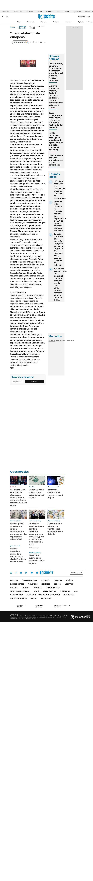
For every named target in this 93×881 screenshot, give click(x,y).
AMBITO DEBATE (62, 606)
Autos (36, 591)
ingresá (88, 16)
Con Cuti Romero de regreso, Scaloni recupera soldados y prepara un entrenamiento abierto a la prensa (56, 97)
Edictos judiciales (18, 598)
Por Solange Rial (34, 548)
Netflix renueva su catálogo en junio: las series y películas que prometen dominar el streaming (56, 141)
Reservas (39, 11)
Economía (31, 22)
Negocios (68, 22)
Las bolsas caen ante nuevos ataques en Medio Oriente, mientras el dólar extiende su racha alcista (18, 497)
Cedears (71, 340)
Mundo (26, 588)
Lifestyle (69, 584)
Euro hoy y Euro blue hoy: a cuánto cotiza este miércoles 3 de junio (55, 528)
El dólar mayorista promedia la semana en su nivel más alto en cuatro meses (18, 555)
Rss (75, 591)
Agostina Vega (77, 11)
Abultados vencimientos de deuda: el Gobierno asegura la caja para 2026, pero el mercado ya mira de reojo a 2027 (37, 534)
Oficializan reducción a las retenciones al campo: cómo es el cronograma (60, 189)
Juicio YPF (66, 11)
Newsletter (88, 21)
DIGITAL (21, 606)
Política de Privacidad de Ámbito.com (43, 595)
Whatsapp (37, 573)
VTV (58, 11)
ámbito (12, 27)
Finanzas (44, 22)
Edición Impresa (53, 588)
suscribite (82, 16)
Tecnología (65, 591)
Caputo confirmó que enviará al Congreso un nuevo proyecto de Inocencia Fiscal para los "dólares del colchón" (58, 249)
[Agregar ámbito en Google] (20, 42)
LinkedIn (26, 573)
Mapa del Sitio (16, 595)
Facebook (16, 573)
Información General (20, 591)
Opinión (81, 22)
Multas (34, 598)
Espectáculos (49, 591)
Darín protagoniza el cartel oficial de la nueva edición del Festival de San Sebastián (56, 120)
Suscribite (34, 381)
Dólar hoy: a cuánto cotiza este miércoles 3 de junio (55, 493)
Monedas (52, 340)
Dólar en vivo (18, 11)
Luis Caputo (29, 11)
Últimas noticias (29, 580)
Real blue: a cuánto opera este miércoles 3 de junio (36, 559)
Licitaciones (46, 598)
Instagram (21, 573)
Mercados (32, 584)
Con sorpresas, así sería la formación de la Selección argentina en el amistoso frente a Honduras (56, 72)
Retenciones (49, 11)
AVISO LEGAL (69, 595)
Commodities (63, 340)
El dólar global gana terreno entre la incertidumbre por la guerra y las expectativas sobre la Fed (18, 531)
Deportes (37, 588)
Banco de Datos (17, 584)
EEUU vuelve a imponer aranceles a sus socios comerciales (56, 160)
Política (56, 22)
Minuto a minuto (17, 487)
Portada (14, 580)
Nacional (14, 588)
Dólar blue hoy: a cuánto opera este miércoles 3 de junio (36, 493)
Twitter (11, 573)
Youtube (32, 573)
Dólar (19, 22)
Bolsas (57, 340)
